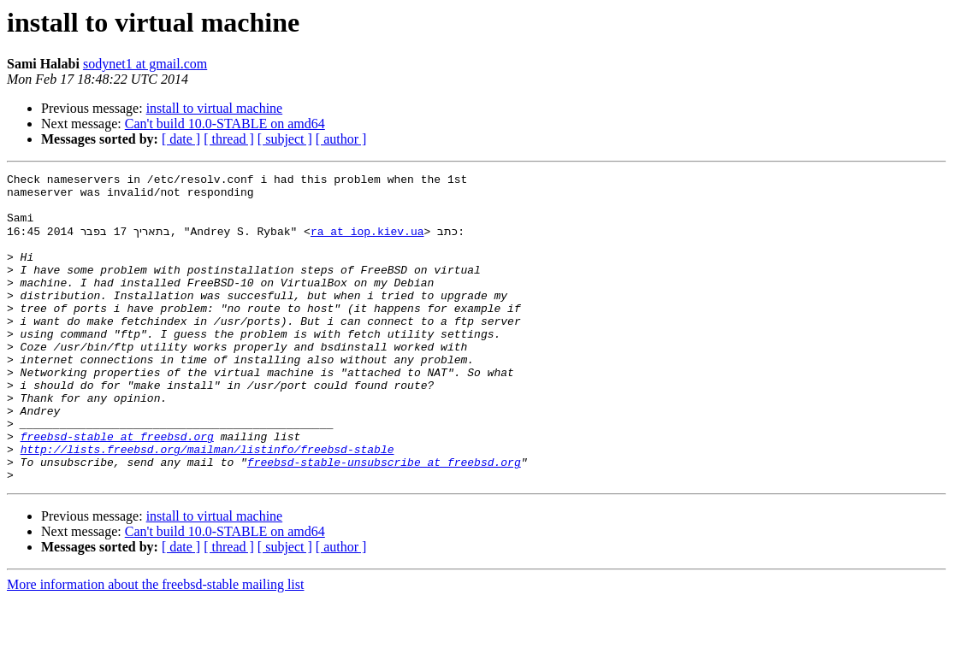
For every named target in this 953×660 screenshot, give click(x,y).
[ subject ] (284, 139)
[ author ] (341, 139)
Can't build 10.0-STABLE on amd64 (225, 123)
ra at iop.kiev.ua (367, 242)
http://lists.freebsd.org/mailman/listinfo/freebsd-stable (207, 504)
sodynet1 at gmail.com (145, 63)
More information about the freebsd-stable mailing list (155, 645)
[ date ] (181, 139)
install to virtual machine (214, 108)
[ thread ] (229, 139)
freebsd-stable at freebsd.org (117, 489)
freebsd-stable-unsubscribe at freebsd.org (384, 519)
